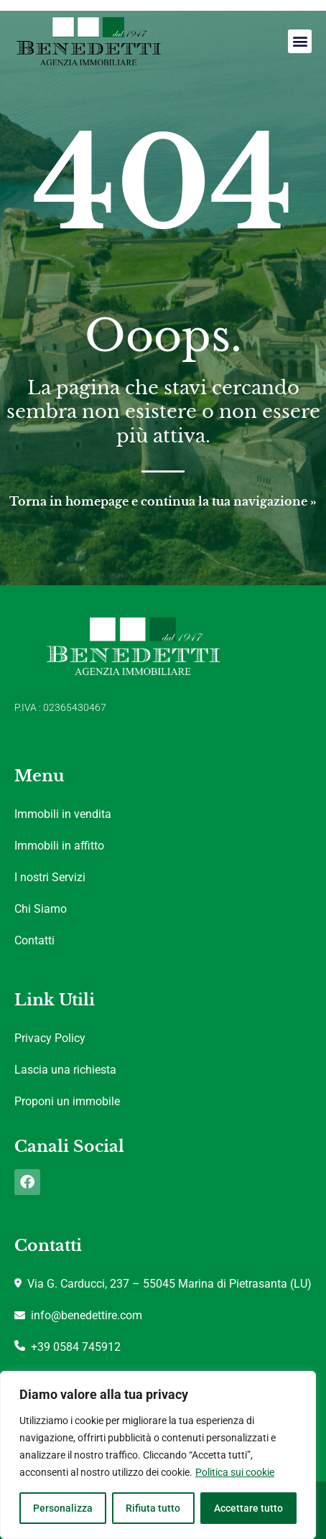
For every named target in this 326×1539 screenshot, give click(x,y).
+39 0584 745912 (67, 1347)
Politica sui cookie (234, 1472)
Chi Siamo (40, 909)
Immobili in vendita (62, 814)
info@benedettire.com (78, 1315)
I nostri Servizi (49, 877)
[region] (158, 1455)
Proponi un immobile (67, 1101)
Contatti (34, 940)
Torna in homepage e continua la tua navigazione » (163, 501)
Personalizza (63, 1508)
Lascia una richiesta (65, 1070)
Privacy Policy (49, 1038)
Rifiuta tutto (153, 1508)
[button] (300, 41)
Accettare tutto (248, 1508)
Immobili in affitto (59, 845)
